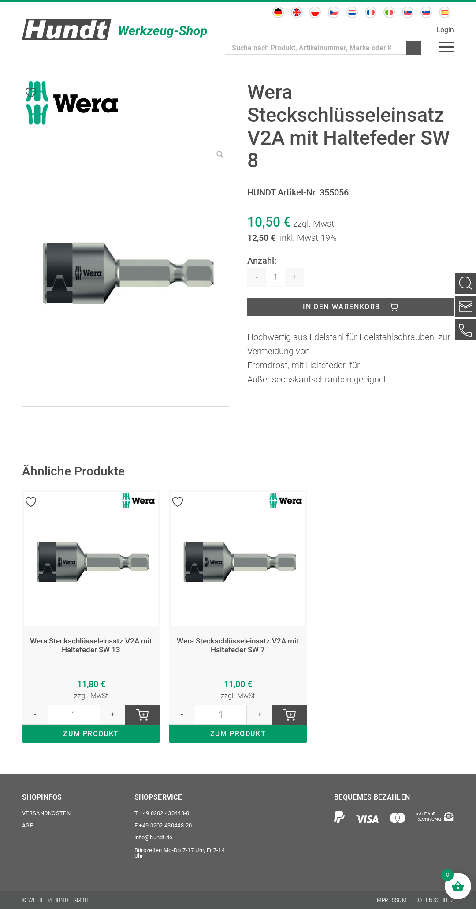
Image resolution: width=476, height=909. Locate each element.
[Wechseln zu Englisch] (296, 12)
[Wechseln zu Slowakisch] (407, 12)
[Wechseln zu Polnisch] (315, 12)
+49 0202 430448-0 (162, 813)
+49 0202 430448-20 (163, 825)
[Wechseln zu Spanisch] (444, 12)
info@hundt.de (153, 838)
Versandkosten (46, 813)
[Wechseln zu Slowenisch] (426, 12)
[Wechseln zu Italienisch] (389, 12)
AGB (27, 825)
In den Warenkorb (341, 307)
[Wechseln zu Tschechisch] (333, 12)
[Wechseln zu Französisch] (370, 12)
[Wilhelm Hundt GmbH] (114, 29)
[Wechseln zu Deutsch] (278, 12)
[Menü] (446, 46)
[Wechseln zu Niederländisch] (352, 12)
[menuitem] (446, 46)
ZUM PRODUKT (91, 735)
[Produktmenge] (275, 277)
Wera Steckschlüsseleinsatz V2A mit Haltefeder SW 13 (91, 646)
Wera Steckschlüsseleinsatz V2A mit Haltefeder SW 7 (238, 646)
